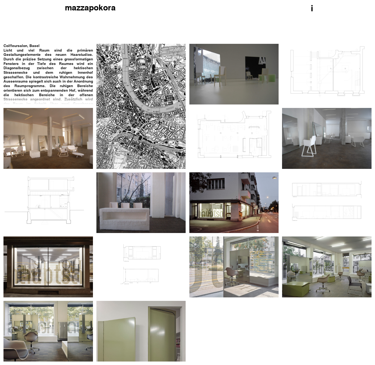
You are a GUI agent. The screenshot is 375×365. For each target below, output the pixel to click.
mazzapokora (90, 8)
